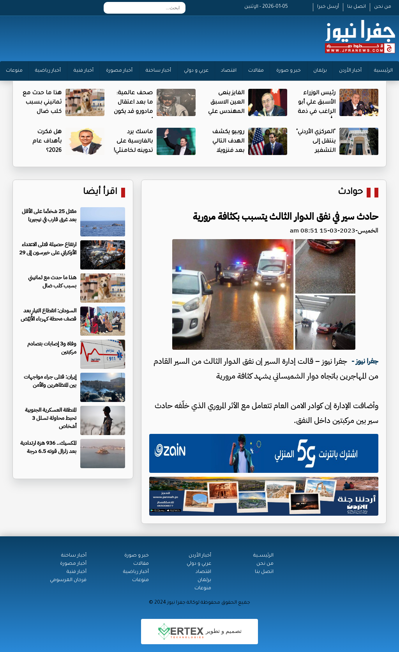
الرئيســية (263, 556)
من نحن (382, 7)
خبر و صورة (288, 71)
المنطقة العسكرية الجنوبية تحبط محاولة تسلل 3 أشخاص (50, 418)
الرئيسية (383, 71)
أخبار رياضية (48, 71)
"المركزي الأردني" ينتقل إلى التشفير (315, 141)
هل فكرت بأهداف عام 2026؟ (47, 141)
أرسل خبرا (328, 7)
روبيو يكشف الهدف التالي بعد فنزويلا (228, 141)
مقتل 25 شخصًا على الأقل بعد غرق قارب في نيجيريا (49, 215)
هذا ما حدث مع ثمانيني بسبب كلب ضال (42, 102)
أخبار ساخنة (158, 71)
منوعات (14, 71)
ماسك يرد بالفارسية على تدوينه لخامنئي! (133, 141)
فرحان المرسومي (68, 580)
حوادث (350, 192)
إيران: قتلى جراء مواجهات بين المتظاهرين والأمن (50, 381)
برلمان (320, 71)
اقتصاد (229, 71)
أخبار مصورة (119, 71)
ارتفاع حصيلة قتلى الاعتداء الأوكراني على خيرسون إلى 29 (47, 248)
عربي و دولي (196, 71)
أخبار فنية (84, 71)
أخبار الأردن (350, 71)
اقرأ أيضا (100, 192)
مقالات (256, 71)
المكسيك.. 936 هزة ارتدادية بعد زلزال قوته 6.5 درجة (48, 447)
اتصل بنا (356, 7)
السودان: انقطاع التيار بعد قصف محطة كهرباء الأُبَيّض (48, 315)
